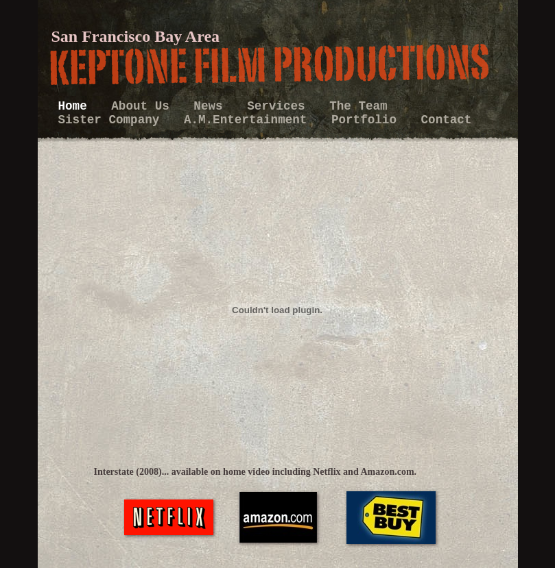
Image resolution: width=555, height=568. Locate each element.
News (211, 106)
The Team (358, 106)
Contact (446, 120)
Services (279, 106)
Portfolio (367, 120)
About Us (143, 106)
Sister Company (112, 120)
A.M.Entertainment (249, 120)
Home (76, 106)
